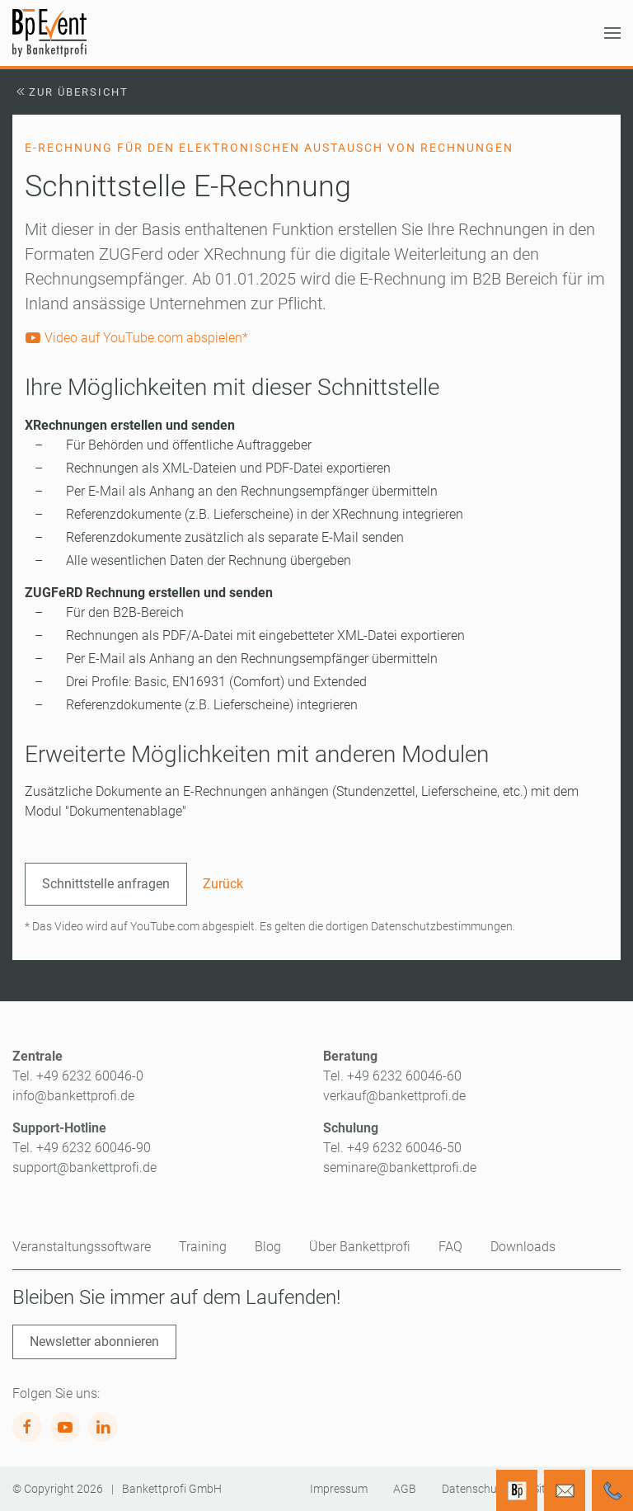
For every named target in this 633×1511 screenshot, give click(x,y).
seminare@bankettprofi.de (399, 1167)
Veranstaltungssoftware (81, 1246)
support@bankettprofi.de (84, 1167)
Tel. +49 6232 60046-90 (81, 1148)
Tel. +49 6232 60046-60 (392, 1076)
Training (203, 1246)
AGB (404, 1488)
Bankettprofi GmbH (172, 1488)
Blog (268, 1246)
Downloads (523, 1246)
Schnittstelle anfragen (106, 884)
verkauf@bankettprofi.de (394, 1096)
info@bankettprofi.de (73, 1096)
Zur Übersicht (70, 92)
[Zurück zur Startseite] (49, 33)
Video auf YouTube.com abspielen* (136, 338)
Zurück (223, 884)
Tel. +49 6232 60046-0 (77, 1076)
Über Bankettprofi (359, 1246)
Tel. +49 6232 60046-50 (392, 1148)
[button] (612, 33)
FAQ (450, 1246)
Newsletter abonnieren (94, 1341)
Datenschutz (474, 1488)
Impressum (339, 1488)
